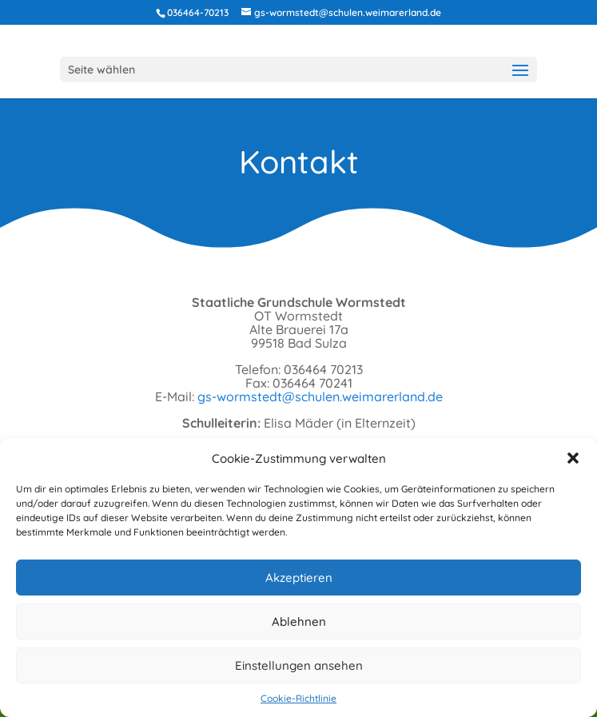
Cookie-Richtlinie (298, 698)
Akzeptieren (298, 577)
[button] (573, 458)
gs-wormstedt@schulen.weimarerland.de (320, 396)
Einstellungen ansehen (299, 665)
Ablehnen (299, 621)
